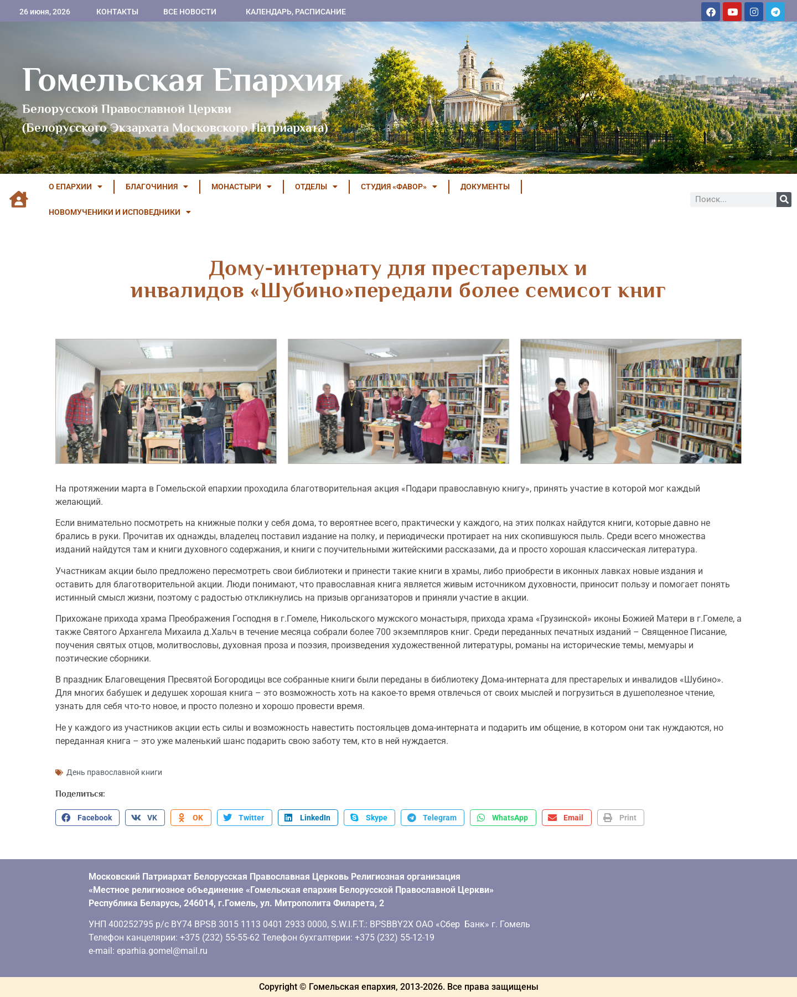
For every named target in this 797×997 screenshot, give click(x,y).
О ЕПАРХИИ (75, 186)
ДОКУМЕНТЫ (485, 186)
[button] (87, 817)
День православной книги (114, 772)
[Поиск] (784, 199)
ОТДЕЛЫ (316, 186)
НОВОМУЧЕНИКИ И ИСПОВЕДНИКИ (120, 212)
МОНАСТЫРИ (241, 186)
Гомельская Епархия (182, 79)
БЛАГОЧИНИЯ (157, 186)
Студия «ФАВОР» (399, 186)
